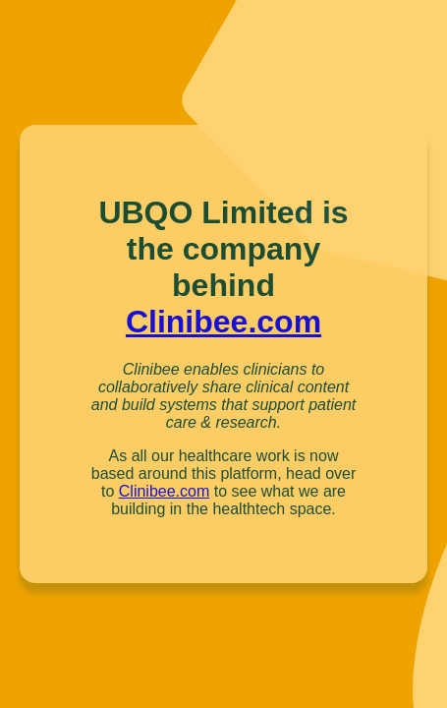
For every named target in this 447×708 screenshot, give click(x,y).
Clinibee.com (223, 321)
